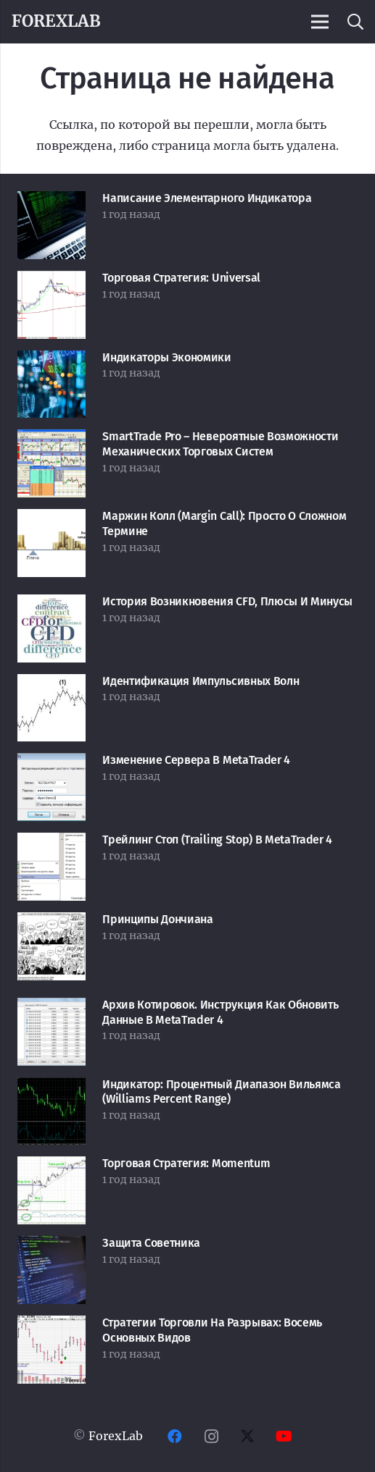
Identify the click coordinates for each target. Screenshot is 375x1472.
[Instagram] (211, 1436)
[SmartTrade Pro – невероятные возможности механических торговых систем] (51, 439)
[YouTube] (283, 1436)
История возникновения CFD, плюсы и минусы (227, 601)
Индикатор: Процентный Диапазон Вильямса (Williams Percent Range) (221, 1091)
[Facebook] (175, 1436)
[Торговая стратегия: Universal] (51, 281)
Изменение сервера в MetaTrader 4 (196, 760)
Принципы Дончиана (157, 919)
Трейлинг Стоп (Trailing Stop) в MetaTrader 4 (217, 839)
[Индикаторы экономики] (51, 360)
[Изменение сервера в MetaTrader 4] (51, 763)
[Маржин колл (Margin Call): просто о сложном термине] (51, 519)
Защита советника (151, 1243)
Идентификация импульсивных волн (200, 681)
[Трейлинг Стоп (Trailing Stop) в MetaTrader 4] (51, 843)
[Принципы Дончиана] (51, 922)
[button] (354, 21)
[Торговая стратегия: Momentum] (51, 1166)
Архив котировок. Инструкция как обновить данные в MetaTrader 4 (220, 1012)
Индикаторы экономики (166, 357)
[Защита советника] (51, 1246)
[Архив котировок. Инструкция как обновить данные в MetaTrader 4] (51, 1008)
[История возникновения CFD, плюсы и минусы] (51, 604)
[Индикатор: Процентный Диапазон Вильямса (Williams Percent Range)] (51, 1087)
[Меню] (320, 22)
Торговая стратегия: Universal (181, 278)
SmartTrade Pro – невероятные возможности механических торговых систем (220, 443)
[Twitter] (247, 1436)
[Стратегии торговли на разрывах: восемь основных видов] (51, 1326)
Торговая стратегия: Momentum (186, 1163)
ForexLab (115, 1436)
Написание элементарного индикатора (206, 198)
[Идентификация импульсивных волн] (51, 684)
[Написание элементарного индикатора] (51, 201)
